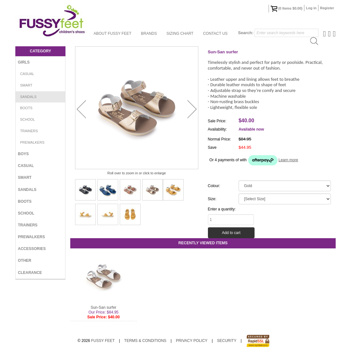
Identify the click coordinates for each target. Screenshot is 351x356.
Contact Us (215, 33)
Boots (26, 108)
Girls (24, 62)
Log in (311, 8)
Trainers (29, 131)
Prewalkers (32, 142)
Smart (26, 85)
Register (327, 8)
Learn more (288, 160)
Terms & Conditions (145, 340)
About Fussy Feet (112, 33)
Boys (23, 154)
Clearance (30, 272)
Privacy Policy (192, 340)
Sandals (28, 97)
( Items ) (286, 8)
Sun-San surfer (104, 307)
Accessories (32, 248)
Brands (149, 33)
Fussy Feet (103, 340)
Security (226, 340)
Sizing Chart (179, 33)
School (27, 119)
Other (24, 260)
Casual (27, 74)
